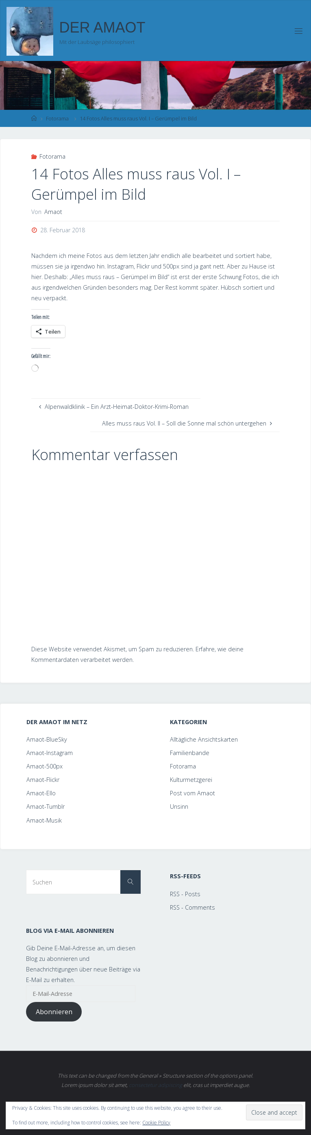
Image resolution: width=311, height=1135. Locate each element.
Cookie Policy (156, 1122)
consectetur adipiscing (155, 1085)
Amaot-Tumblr (45, 806)
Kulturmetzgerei (191, 780)
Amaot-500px (44, 766)
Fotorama (57, 118)
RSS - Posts (185, 894)
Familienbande (189, 753)
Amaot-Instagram (49, 753)
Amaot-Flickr (42, 780)
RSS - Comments (192, 907)
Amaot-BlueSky (46, 739)
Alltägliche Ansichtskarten (204, 739)
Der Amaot (102, 27)
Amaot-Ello (41, 793)
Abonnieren (54, 1011)
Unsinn (179, 806)
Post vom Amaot (192, 793)
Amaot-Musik (44, 820)
